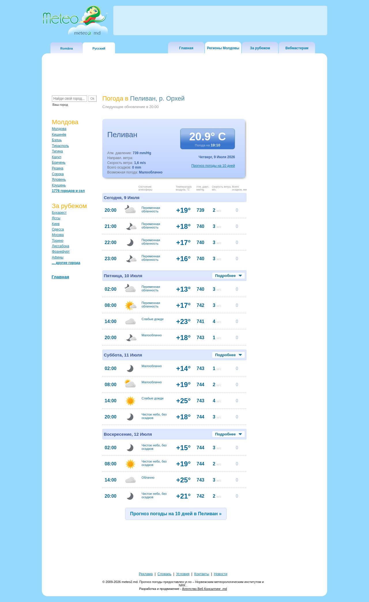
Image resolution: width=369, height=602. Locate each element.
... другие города (66, 263)
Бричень (58, 163)
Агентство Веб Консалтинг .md (204, 588)
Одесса (58, 229)
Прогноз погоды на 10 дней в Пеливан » (176, 513)
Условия (182, 574)
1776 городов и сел (68, 191)
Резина (57, 168)
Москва (58, 235)
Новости (220, 574)
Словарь (164, 574)
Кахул (56, 157)
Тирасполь (60, 146)
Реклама (146, 574)
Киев (56, 224)
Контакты (201, 574)
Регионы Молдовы (223, 48)
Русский (99, 48)
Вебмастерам (296, 48)
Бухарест (59, 213)
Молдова (59, 129)
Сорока (58, 174)
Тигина (57, 151)
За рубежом (260, 48)
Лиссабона (60, 246)
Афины (57, 257)
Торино (57, 241)
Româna (66, 48)
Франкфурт (61, 252)
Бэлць (57, 140)
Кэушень (59, 185)
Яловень (59, 180)
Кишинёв (59, 135)
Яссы (56, 218)
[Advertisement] (288, 194)
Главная (186, 48)
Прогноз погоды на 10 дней (213, 166)
